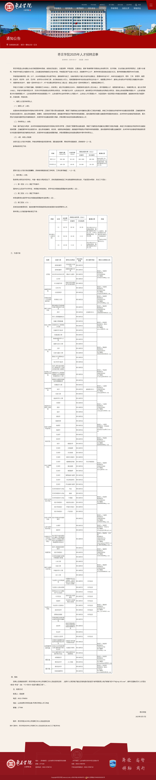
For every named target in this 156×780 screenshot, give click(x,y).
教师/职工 (102, 4)
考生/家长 (84, 4)
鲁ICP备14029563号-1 (78, 777)
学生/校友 (93, 4)
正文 (35, 45)
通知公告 (29, 45)
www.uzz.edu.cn (67, 777)
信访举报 (129, 4)
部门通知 (111, 4)
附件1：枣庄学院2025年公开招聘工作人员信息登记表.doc (32, 725)
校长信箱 (120, 4)
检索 (138, 4)
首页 (22, 45)
